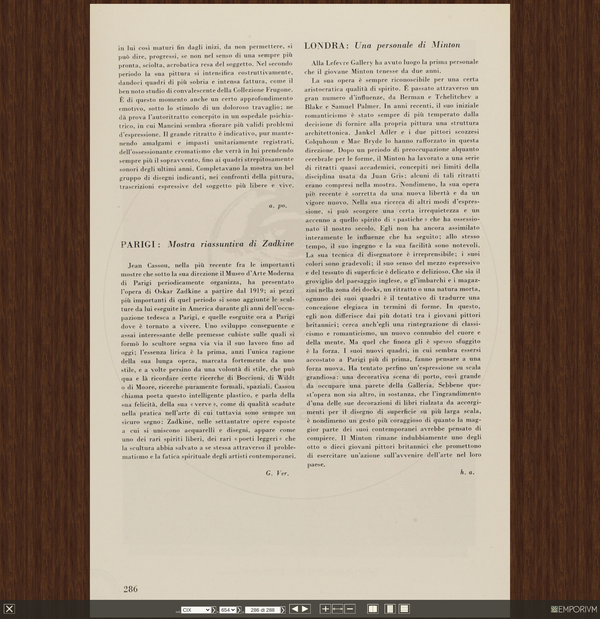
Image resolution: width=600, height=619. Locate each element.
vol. (178, 612)
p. (243, 612)
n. (218, 612)
